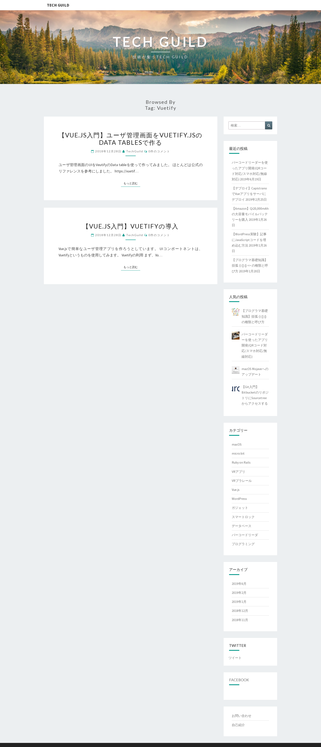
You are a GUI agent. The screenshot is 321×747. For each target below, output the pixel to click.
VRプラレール (242, 481)
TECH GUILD (58, 5)
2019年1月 (239, 602)
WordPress (239, 499)
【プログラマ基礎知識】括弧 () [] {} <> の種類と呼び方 (250, 265)
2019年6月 (239, 584)
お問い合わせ (241, 716)
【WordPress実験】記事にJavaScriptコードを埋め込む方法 (249, 239)
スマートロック (243, 517)
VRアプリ (238, 472)
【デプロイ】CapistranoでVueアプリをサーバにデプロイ (249, 193)
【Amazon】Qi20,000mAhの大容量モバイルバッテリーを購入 (250, 214)
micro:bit (238, 453)
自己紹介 (238, 725)
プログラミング (243, 544)
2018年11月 (240, 620)
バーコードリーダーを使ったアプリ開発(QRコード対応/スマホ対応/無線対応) (255, 345)
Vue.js (236, 490)
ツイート (235, 658)
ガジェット (240, 508)
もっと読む (131, 183)
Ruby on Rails (241, 462)
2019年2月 (239, 593)
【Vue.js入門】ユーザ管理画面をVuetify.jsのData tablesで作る (130, 138)
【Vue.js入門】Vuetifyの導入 (131, 226)
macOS (237, 444)
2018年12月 (240, 611)
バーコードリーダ (245, 535)
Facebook (239, 680)
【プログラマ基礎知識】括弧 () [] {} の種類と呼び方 (255, 316)
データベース (241, 526)
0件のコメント (159, 151)
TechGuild (134, 151)
